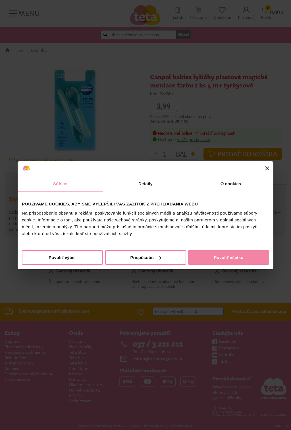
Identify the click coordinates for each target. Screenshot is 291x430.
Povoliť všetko (229, 257)
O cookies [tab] (231, 183)
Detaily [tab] (145, 183)
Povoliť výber (62, 257)
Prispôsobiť (145, 257)
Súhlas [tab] (60, 183)
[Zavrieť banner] (267, 168)
